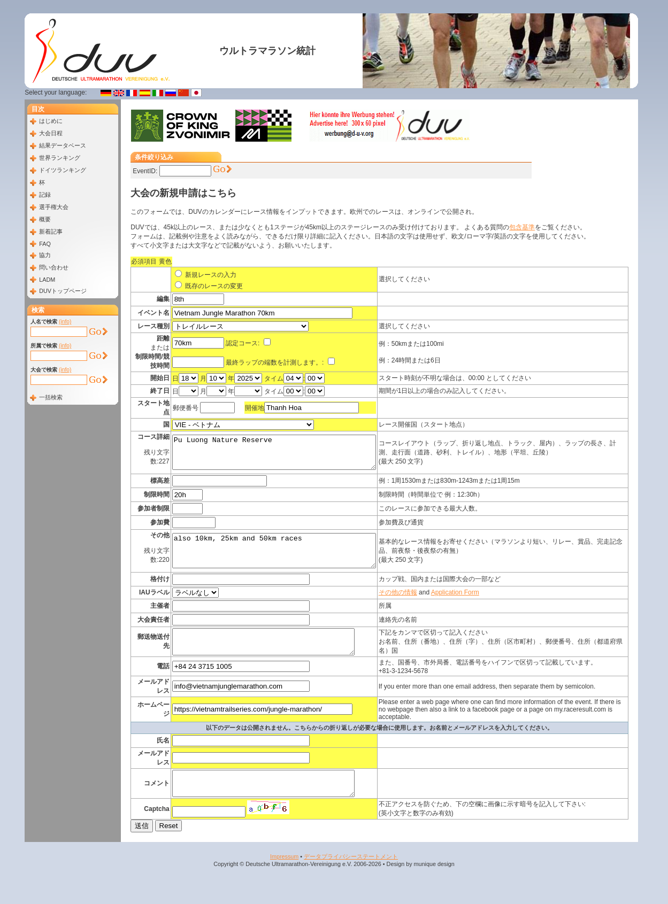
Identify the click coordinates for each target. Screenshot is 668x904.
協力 (45, 255)
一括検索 (51, 397)
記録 (45, 194)
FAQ (45, 244)
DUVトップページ (63, 291)
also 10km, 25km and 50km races (284, 553)
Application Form (478, 595)
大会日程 (51, 133)
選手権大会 (53, 207)
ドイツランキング (62, 170)
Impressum (284, 869)
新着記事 (51, 231)
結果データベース (62, 145)
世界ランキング (59, 157)
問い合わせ (53, 267)
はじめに (51, 121)
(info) (65, 321)
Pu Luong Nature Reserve (284, 453)
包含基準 (522, 227)
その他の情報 (420, 595)
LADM (47, 279)
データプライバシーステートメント (351, 869)
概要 (45, 219)
